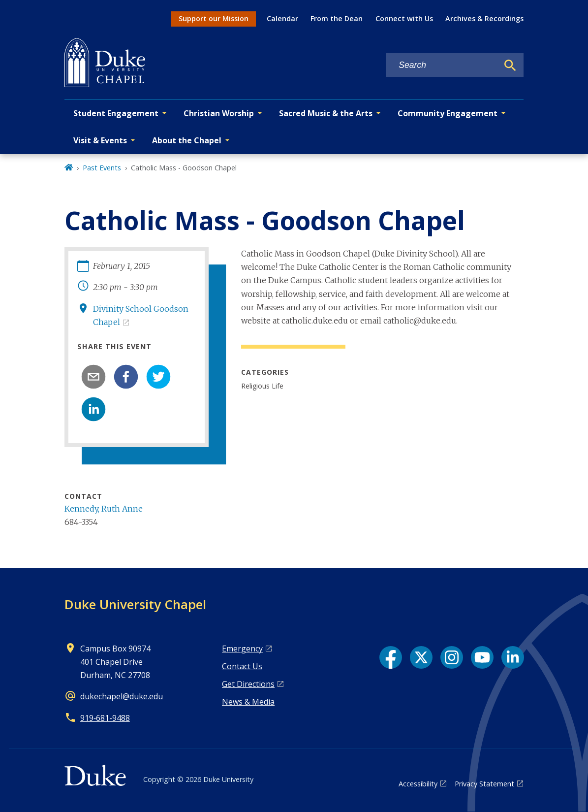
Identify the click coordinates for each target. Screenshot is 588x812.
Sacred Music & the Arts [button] (325, 113)
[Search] (510, 65)
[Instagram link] (451, 657)
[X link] (421, 657)
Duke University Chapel (135, 604)
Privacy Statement (484, 783)
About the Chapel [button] (186, 140)
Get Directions (248, 684)
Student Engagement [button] (115, 113)
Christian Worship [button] (219, 113)
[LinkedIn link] (512, 657)
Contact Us (242, 666)
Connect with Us (404, 18)
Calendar (282, 18)
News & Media (248, 701)
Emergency (242, 648)
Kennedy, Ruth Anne (103, 509)
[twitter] (158, 376)
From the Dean (336, 18)
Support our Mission (213, 18)
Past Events (102, 167)
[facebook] (126, 376)
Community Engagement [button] (447, 113)
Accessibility (418, 783)
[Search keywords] (441, 65)
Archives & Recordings (484, 18)
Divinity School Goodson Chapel (140, 315)
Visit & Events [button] (100, 140)
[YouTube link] (482, 657)
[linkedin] (93, 409)
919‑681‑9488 (105, 718)
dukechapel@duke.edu (121, 696)
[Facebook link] (390, 657)
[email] (93, 376)
